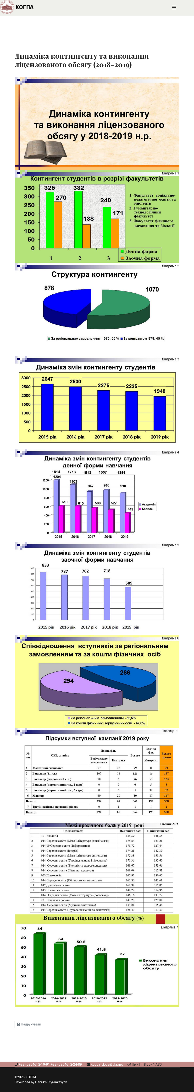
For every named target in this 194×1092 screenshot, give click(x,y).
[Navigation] (174, 8)
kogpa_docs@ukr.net (107, 1065)
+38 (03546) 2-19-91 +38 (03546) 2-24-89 (50, 1065)
